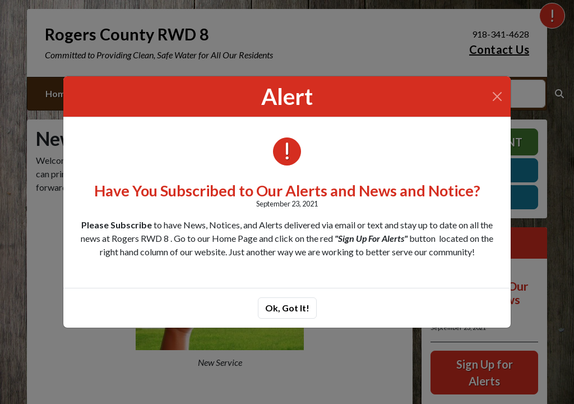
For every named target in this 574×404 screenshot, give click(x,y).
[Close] (497, 96)
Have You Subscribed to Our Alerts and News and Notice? (287, 190)
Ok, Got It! (287, 307)
